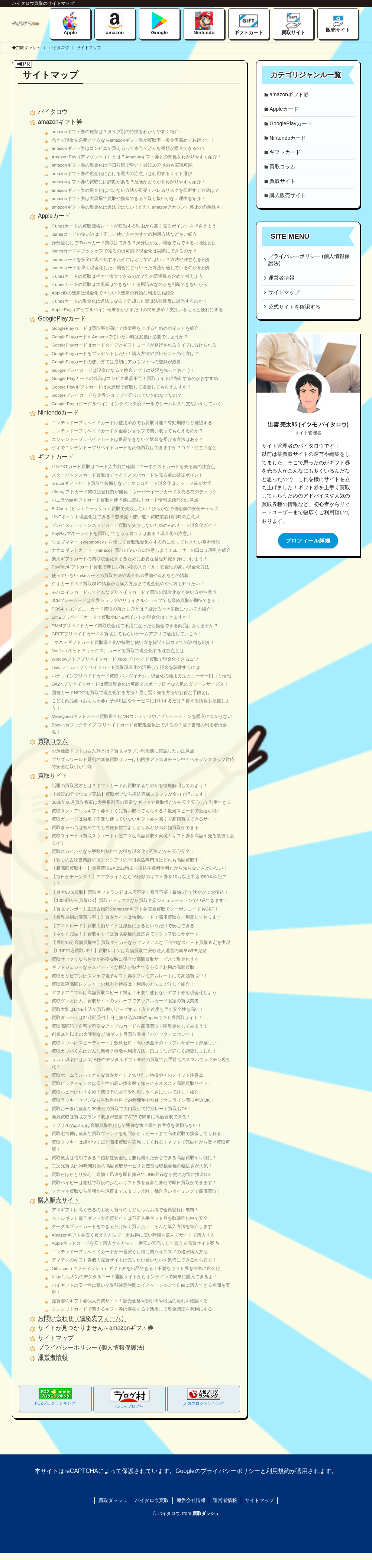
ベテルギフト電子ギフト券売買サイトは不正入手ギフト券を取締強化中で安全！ (132, 1218)
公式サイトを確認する (295, 319)
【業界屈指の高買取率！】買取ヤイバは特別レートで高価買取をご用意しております (136, 917)
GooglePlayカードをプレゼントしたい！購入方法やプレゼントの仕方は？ (125, 353)
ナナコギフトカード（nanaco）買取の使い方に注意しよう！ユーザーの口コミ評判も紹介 (141, 550)
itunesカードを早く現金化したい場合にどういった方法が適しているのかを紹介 (131, 267)
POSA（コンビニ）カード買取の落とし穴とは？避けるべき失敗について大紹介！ (133, 608)
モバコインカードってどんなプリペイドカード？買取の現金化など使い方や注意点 (134, 592)
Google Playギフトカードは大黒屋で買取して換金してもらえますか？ (121, 386)
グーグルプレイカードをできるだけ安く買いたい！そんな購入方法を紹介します (132, 1226)
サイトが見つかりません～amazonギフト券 (95, 1328)
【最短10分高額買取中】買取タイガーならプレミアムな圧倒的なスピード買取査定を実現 (141, 942)
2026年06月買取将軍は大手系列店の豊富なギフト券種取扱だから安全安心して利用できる (141, 802)
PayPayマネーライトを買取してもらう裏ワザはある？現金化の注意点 (121, 533)
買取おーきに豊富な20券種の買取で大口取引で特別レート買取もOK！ (122, 1108)
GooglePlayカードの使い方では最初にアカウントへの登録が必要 (116, 361)
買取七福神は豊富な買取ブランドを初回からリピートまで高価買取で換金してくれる (136, 1133)
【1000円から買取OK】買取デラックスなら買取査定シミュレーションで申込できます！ (140, 900)
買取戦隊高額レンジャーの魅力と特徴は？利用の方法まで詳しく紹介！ (123, 984)
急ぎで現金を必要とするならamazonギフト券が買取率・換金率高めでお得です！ (133, 140)
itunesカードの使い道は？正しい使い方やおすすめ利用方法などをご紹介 (124, 234)
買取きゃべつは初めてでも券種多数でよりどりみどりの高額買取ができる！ (127, 827)
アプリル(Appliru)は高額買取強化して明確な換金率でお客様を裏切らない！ (127, 1125)
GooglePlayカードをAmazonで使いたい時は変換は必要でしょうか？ (120, 336)
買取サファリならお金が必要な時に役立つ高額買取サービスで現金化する (125, 959)
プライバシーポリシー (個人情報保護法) (91, 1347)
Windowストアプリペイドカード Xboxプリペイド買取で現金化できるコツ (125, 659)
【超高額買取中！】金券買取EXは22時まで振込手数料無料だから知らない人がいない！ (139, 868)
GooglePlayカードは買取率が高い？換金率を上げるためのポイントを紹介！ (127, 328)
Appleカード (54, 216)
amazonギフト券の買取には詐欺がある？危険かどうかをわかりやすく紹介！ (129, 181)
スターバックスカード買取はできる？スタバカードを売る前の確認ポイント (127, 475)
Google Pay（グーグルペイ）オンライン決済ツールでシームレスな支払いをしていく (136, 403)
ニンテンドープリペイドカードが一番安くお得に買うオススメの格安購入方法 (130, 1251)
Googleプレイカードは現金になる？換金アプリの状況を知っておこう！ (123, 370)
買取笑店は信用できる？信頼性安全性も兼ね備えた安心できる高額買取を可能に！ (134, 1157)
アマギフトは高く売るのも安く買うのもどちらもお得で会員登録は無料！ (125, 1209)
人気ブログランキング (203, 1397)
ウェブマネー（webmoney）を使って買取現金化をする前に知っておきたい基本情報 (136, 541)
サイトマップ (56, 1338)
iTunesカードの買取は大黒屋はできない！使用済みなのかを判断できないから (129, 284)
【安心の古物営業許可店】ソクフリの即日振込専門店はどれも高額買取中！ (127, 859)
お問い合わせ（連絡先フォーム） (82, 1318)
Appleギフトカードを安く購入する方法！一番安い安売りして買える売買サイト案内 (135, 1243)
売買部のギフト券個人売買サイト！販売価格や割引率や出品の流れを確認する (130, 1300)
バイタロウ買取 (152, 1500)
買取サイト (53, 776)
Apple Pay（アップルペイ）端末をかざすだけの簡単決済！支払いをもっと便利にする (137, 309)
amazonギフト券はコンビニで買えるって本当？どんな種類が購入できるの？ (129, 148)
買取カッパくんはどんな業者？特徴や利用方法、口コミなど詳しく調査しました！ (134, 1050)
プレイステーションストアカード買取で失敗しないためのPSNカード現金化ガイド (134, 525)
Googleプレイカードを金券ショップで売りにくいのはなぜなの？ (117, 395)
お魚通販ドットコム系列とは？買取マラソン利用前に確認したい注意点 (123, 750)
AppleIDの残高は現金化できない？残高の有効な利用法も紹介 (113, 292)
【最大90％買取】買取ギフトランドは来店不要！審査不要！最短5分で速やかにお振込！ (140, 892)
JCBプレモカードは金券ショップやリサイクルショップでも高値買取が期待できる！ (136, 600)
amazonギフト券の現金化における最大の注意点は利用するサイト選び (122, 173)
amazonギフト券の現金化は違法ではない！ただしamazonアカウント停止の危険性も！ (138, 206)
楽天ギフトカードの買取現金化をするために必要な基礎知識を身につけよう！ (130, 558)
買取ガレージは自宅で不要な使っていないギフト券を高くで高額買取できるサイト (134, 818)
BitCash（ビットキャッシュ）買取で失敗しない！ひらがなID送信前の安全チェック (135, 508)
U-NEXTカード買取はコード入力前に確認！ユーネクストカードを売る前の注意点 (133, 466)
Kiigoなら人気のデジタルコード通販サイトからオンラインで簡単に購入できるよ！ (134, 1276)
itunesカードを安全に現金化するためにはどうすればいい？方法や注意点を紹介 (131, 259)
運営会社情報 (191, 1500)
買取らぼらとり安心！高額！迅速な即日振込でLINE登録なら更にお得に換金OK (131, 1174)
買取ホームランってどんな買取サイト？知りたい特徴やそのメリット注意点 (127, 1075)
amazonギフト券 (60, 122)
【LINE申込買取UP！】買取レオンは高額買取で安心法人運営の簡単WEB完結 (129, 950)
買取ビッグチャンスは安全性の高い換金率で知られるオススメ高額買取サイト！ (132, 1083)
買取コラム (53, 741)
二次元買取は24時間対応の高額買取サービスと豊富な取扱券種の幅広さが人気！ (132, 1165)
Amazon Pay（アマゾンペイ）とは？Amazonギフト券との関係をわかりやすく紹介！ (136, 156)
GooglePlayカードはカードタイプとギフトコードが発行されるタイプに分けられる (134, 344)
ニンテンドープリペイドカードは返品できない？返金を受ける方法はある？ (127, 439)
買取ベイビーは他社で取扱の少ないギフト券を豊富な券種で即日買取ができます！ (134, 1182)
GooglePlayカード (62, 318)
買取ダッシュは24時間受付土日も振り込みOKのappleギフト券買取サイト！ (127, 1017)
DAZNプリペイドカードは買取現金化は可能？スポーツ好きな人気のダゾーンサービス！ (140, 683)
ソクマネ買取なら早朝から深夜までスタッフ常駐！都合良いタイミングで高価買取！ (136, 1191)
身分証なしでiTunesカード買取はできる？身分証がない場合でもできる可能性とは (134, 242)
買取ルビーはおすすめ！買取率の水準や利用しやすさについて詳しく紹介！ (127, 1091)
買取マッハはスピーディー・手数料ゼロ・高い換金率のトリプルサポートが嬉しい (134, 1042)
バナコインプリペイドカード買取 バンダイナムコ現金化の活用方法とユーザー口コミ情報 (141, 675)
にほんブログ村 (130, 1398)
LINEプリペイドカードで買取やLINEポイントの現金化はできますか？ (121, 617)
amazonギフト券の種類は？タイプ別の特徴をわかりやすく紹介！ (117, 131)
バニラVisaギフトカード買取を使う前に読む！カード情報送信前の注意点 (125, 499)
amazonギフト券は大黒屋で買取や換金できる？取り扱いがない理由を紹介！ (129, 198)
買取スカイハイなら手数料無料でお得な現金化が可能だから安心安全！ (123, 851)
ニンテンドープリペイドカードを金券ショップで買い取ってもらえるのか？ (127, 430)
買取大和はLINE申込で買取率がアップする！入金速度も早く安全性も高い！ (128, 1009)
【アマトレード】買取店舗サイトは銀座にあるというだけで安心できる (123, 925)
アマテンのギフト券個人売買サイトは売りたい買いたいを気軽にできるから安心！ (134, 1259)
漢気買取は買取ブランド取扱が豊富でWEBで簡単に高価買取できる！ (121, 1116)
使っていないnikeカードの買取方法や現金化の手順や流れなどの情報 (120, 575)
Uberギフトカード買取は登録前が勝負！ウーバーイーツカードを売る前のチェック (134, 491)
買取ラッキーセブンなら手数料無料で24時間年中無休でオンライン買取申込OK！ (133, 1100)
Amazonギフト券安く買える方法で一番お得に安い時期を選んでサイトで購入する (133, 1234)
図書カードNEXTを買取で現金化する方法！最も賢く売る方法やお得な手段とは (131, 692)
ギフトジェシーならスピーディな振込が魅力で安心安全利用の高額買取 (123, 967)
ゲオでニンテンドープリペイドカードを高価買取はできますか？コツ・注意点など (134, 447)
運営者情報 (53, 1357)
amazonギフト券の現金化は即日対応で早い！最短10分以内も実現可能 (122, 164)
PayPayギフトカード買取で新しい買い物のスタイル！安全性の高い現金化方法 (130, 566)
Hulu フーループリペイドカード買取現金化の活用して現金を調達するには (126, 667)
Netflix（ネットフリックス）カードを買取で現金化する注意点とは (118, 650)
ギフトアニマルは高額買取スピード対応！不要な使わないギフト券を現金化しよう (134, 992)
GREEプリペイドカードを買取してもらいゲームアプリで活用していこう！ (127, 633)
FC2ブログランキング (55, 1396)
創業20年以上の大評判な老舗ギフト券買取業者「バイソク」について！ (123, 1034)
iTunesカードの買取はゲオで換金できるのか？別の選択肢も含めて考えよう (127, 276)
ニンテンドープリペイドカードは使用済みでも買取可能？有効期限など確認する (132, 422)
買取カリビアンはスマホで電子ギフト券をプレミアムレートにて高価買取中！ (130, 975)
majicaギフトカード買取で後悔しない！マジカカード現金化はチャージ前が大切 (131, 483)
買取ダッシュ (26, 48)
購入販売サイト (59, 1200)
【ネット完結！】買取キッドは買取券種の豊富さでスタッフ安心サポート (125, 933)
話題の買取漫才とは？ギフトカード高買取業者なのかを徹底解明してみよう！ (130, 785)
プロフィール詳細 (308, 553)
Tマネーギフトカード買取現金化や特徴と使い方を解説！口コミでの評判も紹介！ (133, 642)
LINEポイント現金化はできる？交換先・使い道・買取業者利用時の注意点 (126, 516)
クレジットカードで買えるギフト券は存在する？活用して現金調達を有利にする (132, 1308)
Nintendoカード (58, 412)
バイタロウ (53, 112)
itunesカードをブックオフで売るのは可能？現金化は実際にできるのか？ (124, 250)
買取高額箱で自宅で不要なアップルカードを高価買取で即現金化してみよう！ (130, 1026)
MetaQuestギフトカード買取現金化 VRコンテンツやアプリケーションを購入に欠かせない (142, 716)
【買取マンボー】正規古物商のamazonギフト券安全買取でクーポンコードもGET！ (135, 908)
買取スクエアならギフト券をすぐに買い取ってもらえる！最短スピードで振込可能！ (136, 810)
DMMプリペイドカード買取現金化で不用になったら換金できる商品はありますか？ (135, 625)
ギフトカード (56, 457)
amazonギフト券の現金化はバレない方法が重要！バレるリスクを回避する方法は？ (135, 190)
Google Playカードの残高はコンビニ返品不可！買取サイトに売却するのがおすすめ (135, 378)
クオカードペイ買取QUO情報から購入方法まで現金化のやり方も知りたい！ (128, 583)
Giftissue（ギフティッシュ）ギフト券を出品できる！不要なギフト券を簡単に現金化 (136, 1268)
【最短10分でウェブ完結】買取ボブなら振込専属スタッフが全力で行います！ (130, 794)
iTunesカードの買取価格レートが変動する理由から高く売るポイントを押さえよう (134, 225)
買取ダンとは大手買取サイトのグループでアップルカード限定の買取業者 (125, 1000)
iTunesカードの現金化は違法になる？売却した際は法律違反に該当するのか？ (129, 301)
